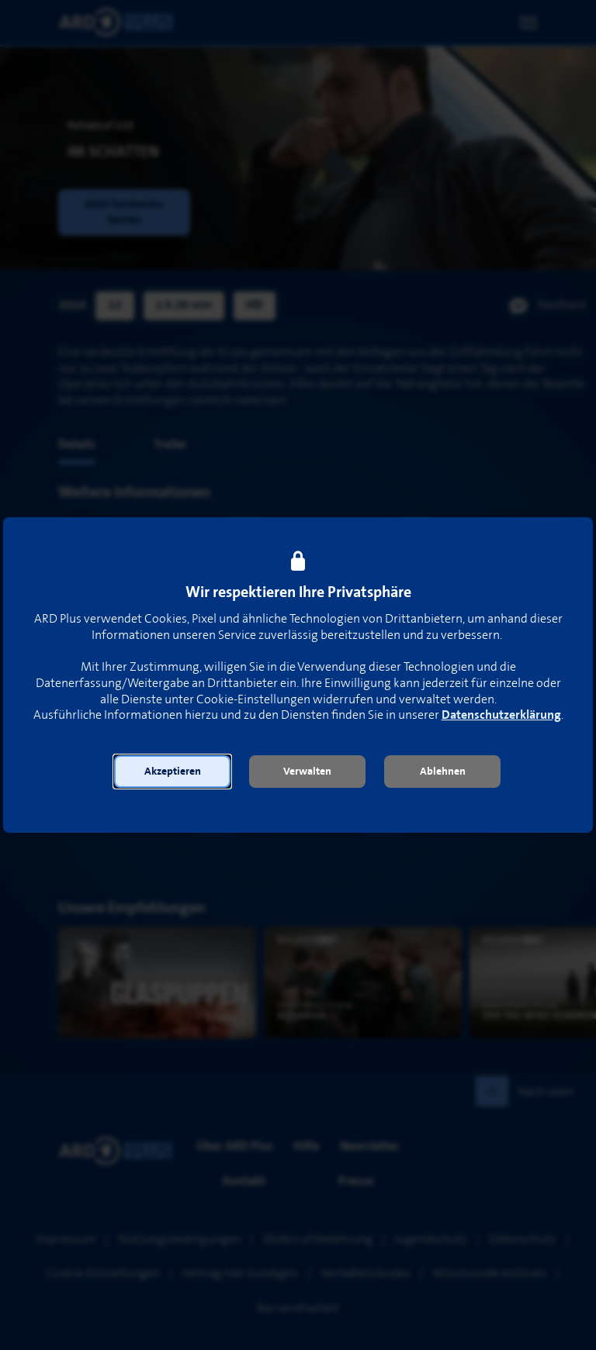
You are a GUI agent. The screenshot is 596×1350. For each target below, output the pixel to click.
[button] (172, 771)
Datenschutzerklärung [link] (501, 715)
